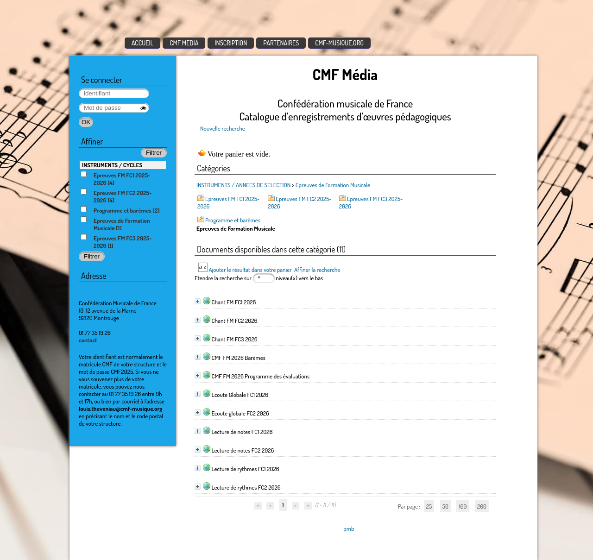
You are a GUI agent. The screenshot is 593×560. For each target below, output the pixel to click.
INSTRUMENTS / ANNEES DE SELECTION (243, 185)
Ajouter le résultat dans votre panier (249, 269)
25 (429, 506)
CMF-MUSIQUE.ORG (339, 43)
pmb (348, 528)
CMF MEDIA (184, 43)
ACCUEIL (143, 43)
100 (463, 506)
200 (481, 506)
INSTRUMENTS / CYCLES (112, 165)
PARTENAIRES (281, 43)
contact (88, 340)
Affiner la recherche (317, 269)
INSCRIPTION (230, 43)
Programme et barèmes (232, 220)
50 (445, 506)
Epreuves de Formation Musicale (333, 185)
